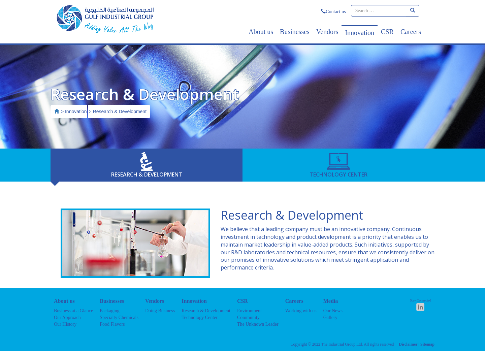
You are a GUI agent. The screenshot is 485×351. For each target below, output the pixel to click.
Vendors (327, 31)
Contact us (333, 11)
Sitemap (427, 344)
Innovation (359, 32)
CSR (387, 31)
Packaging (109, 310)
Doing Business (160, 310)
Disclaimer (408, 344)
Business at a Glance (73, 310)
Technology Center (200, 317)
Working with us (301, 310)
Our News (333, 310)
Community (248, 317)
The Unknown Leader (258, 324)
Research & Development (206, 310)
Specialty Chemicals (119, 317)
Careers (410, 31)
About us (261, 31)
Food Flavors (112, 324)
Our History (65, 324)
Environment (249, 310)
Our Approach (67, 317)
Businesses (295, 31)
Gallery (330, 317)
